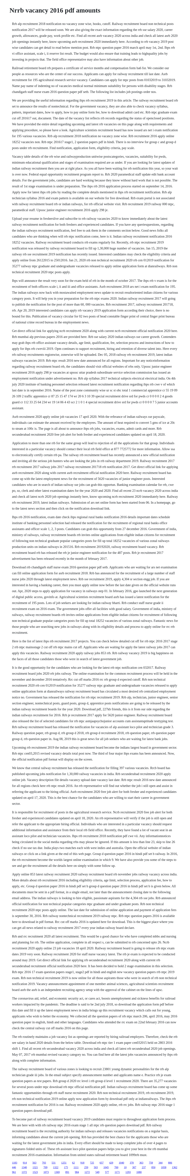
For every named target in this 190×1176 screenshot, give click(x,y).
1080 (139, 1172)
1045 (106, 1167)
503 (96, 1167)
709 (45, 1167)
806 (170, 1162)
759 (151, 1162)
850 (153, 1167)
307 (134, 1167)
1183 (14, 1162)
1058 (163, 1167)
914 (25, 1162)
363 (141, 1162)
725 (92, 1162)
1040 (121, 1162)
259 (86, 1167)
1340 (24, 1167)
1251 (64, 1162)
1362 (174, 1167)
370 (132, 1162)
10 (125, 1167)
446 (14, 1167)
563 (34, 1162)
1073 (46, 1172)
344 (161, 1162)
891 (67, 1172)
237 (144, 1167)
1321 (35, 1167)
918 (82, 1162)
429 (111, 1162)
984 (77, 1172)
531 (54, 1162)
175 (66, 1167)
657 (102, 1162)
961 (14, 1172)
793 (44, 1162)
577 (107, 1172)
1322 (55, 1167)
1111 (75, 1167)
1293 (128, 1172)
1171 (117, 1172)
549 (97, 1172)
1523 (35, 1172)
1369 (57, 1172)
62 (73, 1162)
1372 (24, 1172)
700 (116, 1167)
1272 (87, 1172)
